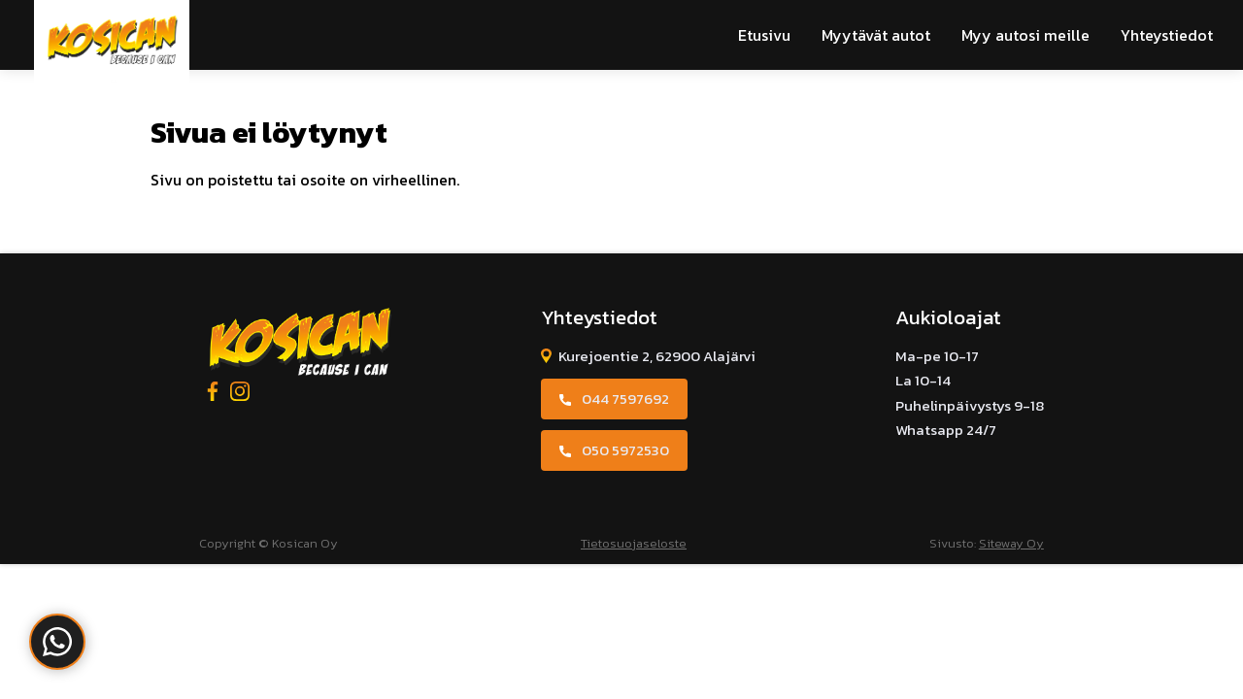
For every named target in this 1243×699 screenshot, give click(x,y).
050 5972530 (625, 450)
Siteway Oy (1011, 543)
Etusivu (764, 35)
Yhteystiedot (1167, 35)
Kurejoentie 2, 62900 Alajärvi (657, 356)
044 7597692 (625, 398)
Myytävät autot (876, 35)
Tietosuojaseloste (634, 543)
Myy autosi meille (1025, 35)
